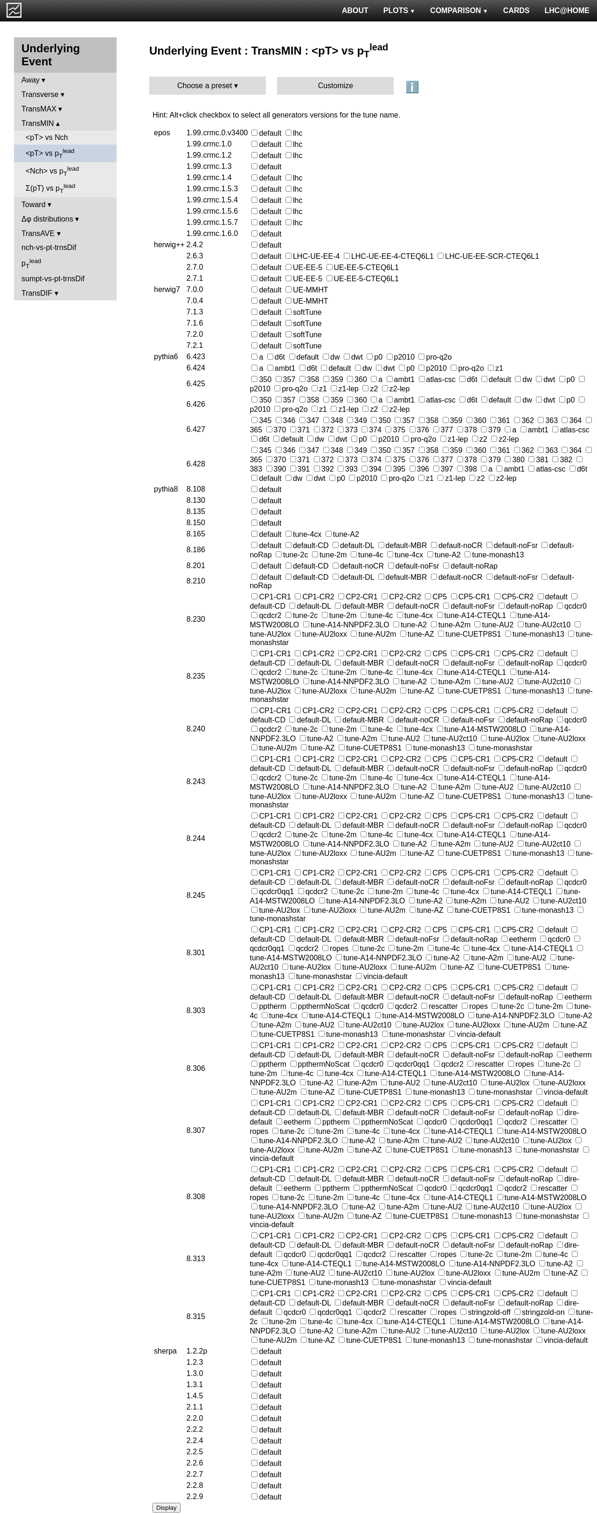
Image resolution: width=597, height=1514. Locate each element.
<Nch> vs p (52, 171)
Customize (336, 86)
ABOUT (355, 10)
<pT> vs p (50, 153)
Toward (33, 204)
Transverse (39, 94)
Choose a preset (204, 86)
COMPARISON (459, 10)
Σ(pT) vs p (50, 188)
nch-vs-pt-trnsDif (48, 247)
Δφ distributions (47, 219)
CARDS (516, 10)
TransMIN (37, 123)
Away (30, 80)
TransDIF (36, 293)
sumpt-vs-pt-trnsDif (52, 279)
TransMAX (38, 109)
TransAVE (38, 233)
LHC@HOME (567, 10)
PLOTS (399, 10)
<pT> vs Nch (47, 137)
